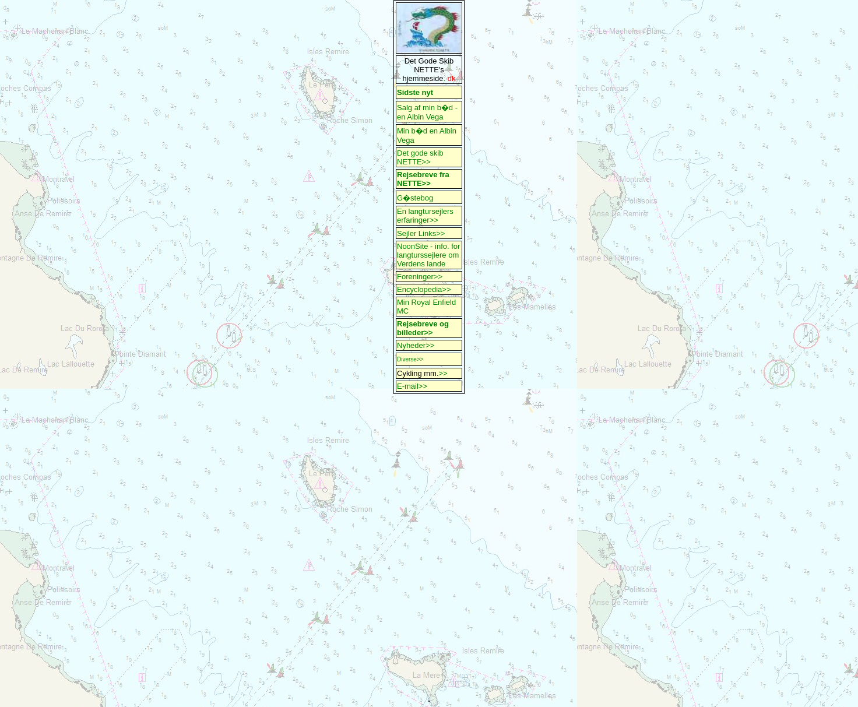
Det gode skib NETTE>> (420, 157)
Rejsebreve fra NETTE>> (423, 179)
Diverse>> (410, 359)
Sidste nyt (415, 92)
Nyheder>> (415, 345)
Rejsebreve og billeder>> (423, 328)
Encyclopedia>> (424, 289)
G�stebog (415, 198)
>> (443, 373)
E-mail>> (412, 386)
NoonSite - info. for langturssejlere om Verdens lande (428, 255)
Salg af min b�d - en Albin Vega (428, 112)
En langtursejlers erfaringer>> (425, 215)
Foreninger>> (419, 276)
